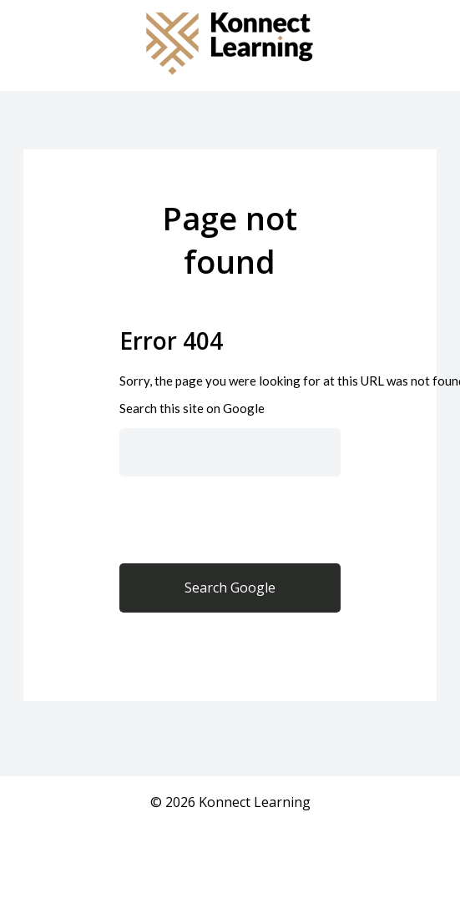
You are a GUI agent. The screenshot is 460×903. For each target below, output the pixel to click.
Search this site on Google (192, 408)
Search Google (230, 587)
